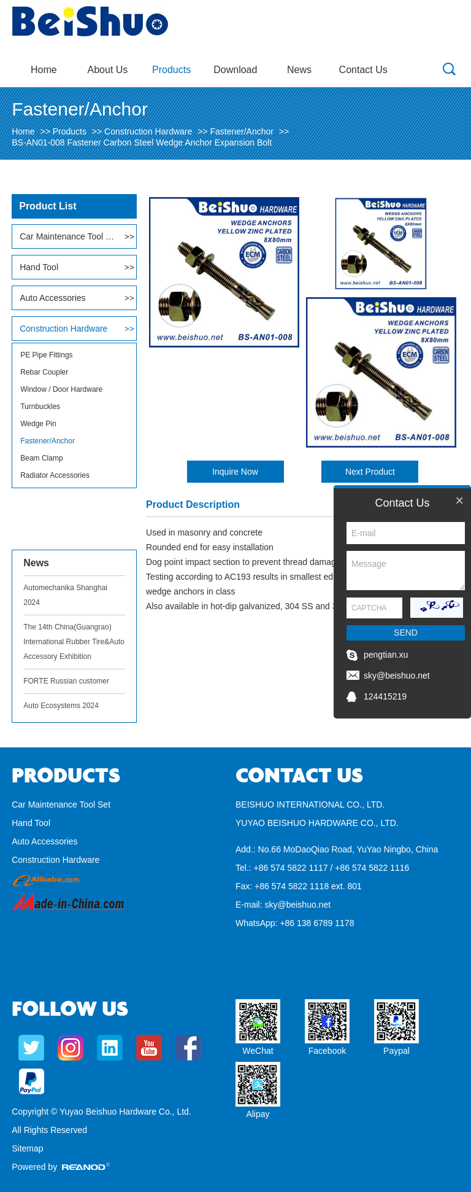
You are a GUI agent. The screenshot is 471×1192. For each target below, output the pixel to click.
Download (235, 69)
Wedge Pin (38, 423)
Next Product (370, 472)
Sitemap (27, 1148)
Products (171, 69)
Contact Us (363, 69)
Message (406, 570)
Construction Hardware (148, 131)
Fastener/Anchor (242, 131)
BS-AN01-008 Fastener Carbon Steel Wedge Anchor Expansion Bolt (142, 142)
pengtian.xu (386, 655)
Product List (47, 206)
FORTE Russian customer (66, 681)
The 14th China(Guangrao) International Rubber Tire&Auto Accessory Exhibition (73, 642)
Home (44, 69)
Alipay (257, 1114)
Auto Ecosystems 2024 (61, 705)
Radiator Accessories (55, 475)
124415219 (385, 696)
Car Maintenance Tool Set (67, 236)
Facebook (327, 1051)
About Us (108, 69)
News (299, 69)
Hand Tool (39, 267)
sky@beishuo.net (297, 905)
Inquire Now (235, 472)
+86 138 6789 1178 (317, 923)
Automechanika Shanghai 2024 (65, 595)
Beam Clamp (41, 458)
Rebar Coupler (44, 372)
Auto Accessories (52, 298)
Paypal (396, 1051)
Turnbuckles (40, 406)
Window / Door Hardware (61, 389)
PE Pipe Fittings (46, 355)
